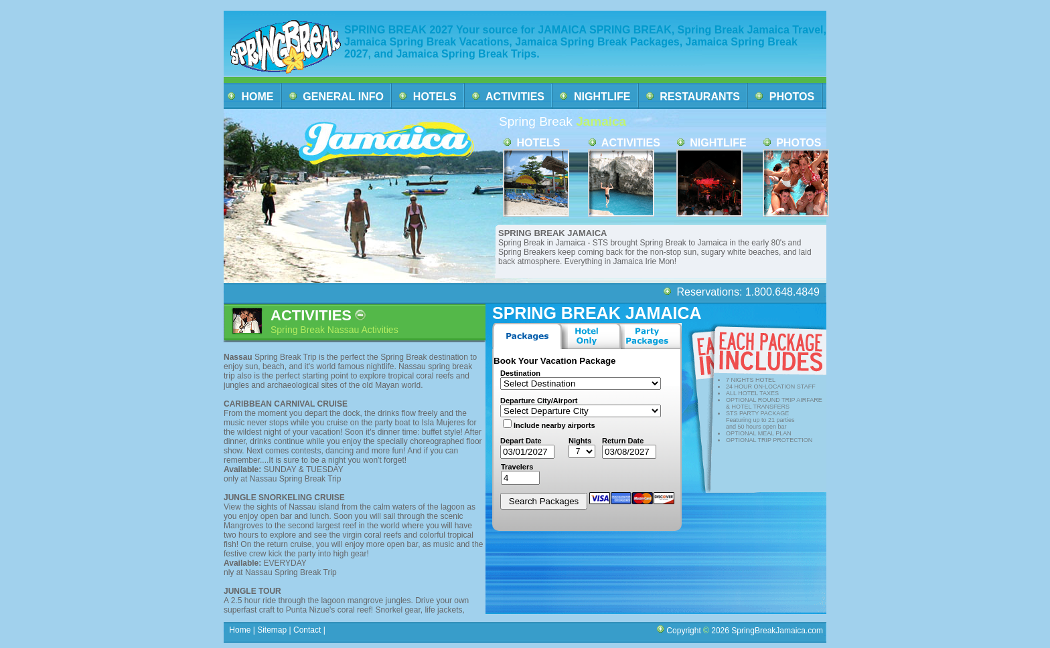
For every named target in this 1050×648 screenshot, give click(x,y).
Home (240, 630)
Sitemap (271, 630)
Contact (307, 630)
